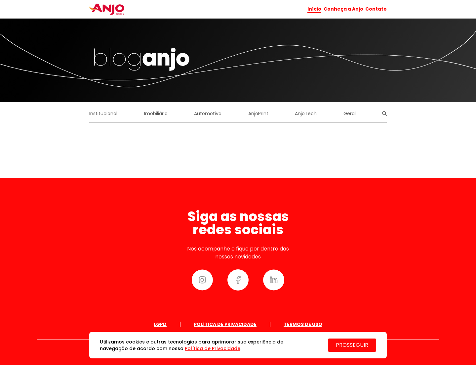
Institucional (103, 113)
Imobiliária (156, 113)
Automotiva (207, 113)
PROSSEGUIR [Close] (352, 345)
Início (314, 9)
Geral (349, 113)
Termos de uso (303, 324)
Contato (376, 9)
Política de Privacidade (225, 324)
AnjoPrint (258, 113)
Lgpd (160, 324)
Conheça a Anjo (343, 9)
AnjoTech (306, 113)
